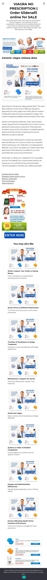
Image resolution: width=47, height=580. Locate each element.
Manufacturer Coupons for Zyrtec (21, 379)
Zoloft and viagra (15, 413)
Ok (24, 577)
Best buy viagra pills (9, 179)
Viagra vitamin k (8, 183)
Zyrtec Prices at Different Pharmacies (23, 308)
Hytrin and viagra (8, 181)
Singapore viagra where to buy (13, 176)
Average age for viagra (10, 174)
